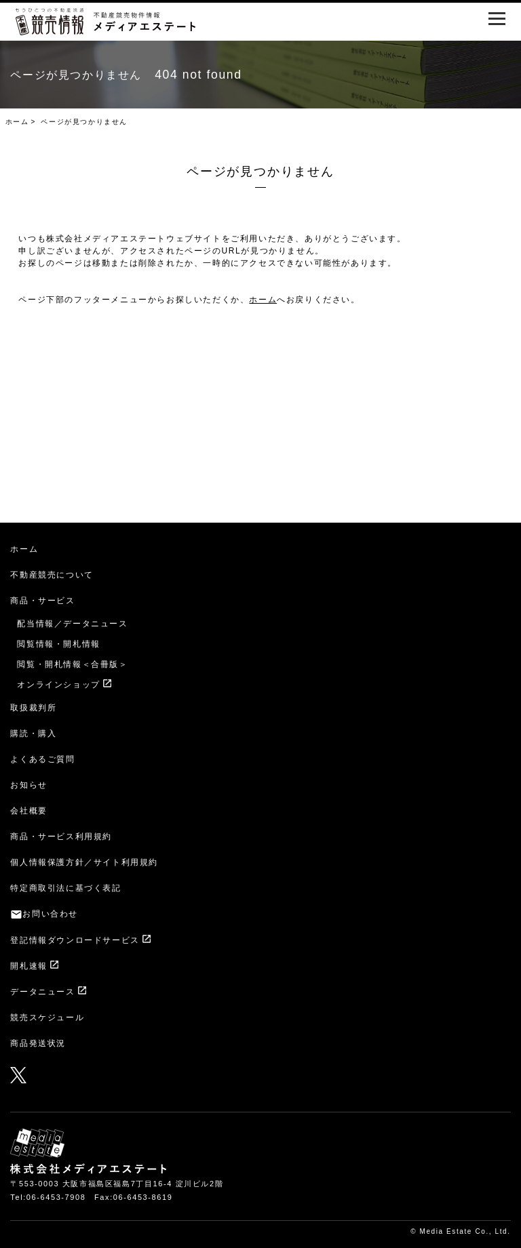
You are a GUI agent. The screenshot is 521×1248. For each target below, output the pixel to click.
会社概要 (28, 811)
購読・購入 (33, 733)
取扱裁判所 (33, 707)
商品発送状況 (38, 1043)
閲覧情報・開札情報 (58, 644)
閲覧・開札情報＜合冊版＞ (72, 664)
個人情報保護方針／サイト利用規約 (84, 862)
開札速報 (28, 966)
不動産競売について (51, 575)
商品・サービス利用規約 (61, 836)
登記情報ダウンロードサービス (74, 940)
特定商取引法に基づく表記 (65, 888)
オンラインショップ (58, 684)
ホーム (17, 121)
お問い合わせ (50, 914)
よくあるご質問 (42, 759)
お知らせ (28, 785)
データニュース (42, 992)
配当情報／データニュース (72, 623)
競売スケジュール (47, 1017)
